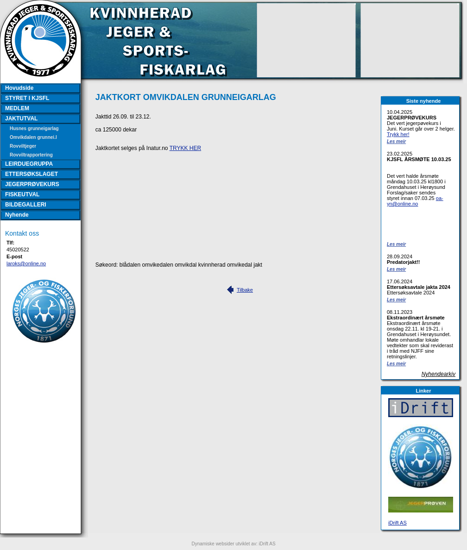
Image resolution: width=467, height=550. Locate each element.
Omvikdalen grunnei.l (33, 137)
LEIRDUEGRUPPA (29, 164)
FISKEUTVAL (22, 194)
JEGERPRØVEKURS (32, 184)
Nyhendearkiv (438, 374)
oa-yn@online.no (415, 200)
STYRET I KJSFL (27, 98)
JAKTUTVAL (21, 118)
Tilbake (245, 290)
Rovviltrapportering (31, 154)
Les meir (396, 141)
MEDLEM (17, 108)
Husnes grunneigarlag (34, 128)
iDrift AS (397, 522)
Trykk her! (398, 134)
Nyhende (17, 215)
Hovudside (19, 88)
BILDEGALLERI (25, 204)
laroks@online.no (26, 263)
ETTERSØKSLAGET (31, 174)
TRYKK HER (185, 148)
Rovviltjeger (23, 146)
